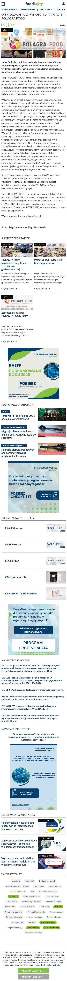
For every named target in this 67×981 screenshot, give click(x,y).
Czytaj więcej (7, 288)
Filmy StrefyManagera (47, 891)
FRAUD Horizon (14, 528)
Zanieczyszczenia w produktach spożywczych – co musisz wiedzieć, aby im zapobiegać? (19, 843)
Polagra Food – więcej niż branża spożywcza (48, 261)
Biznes (63, 25)
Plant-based (44, 907)
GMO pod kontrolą (15, 577)
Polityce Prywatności (51, 965)
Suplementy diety (15, 928)
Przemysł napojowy (35, 917)
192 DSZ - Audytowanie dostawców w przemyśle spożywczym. (32, 690)
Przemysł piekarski (54, 917)
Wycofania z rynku (51, 928)
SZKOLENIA (45, 9)
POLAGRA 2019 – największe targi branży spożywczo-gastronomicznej (14, 264)
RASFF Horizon (13, 544)
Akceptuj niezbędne (32, 977)
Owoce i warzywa (27, 907)
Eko (32, 891)
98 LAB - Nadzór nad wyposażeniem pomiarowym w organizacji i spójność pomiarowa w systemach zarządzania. (33, 698)
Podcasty (58, 907)
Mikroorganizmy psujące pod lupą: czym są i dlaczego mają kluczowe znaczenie (17, 825)
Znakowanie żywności (33, 933)
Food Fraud (13, 896)
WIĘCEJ (61, 9)
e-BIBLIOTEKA (9, 9)
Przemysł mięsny (56, 912)
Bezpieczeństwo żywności (17, 886)
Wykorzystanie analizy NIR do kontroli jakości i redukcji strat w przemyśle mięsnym (18, 861)
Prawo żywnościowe (13, 912)
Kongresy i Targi (52, 896)
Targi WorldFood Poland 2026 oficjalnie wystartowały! (18, 417)
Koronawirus (11, 901)
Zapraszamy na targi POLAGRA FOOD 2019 (14, 314)
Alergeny (16, 881)
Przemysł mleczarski (14, 917)
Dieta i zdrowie (55, 886)
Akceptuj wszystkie (32, 971)
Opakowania (10, 907)
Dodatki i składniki (18, 891)
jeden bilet (18, 210)
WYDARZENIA (28, 9)
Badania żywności (47, 881)
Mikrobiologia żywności (31, 901)
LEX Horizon (12, 560)
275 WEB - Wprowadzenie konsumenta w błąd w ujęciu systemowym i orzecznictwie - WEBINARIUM (28, 707)
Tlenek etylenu (33, 928)
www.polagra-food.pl (30, 216)
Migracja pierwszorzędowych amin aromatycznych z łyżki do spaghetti (18, 434)
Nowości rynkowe (53, 901)
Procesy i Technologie (36, 912)
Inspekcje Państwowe (31, 896)
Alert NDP (30, 881)
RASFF (32, 922)
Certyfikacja (39, 886)
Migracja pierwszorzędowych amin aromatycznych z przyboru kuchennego (17, 452)
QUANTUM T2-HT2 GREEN (21, 593)
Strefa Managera (48, 922)
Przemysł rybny (17, 922)
